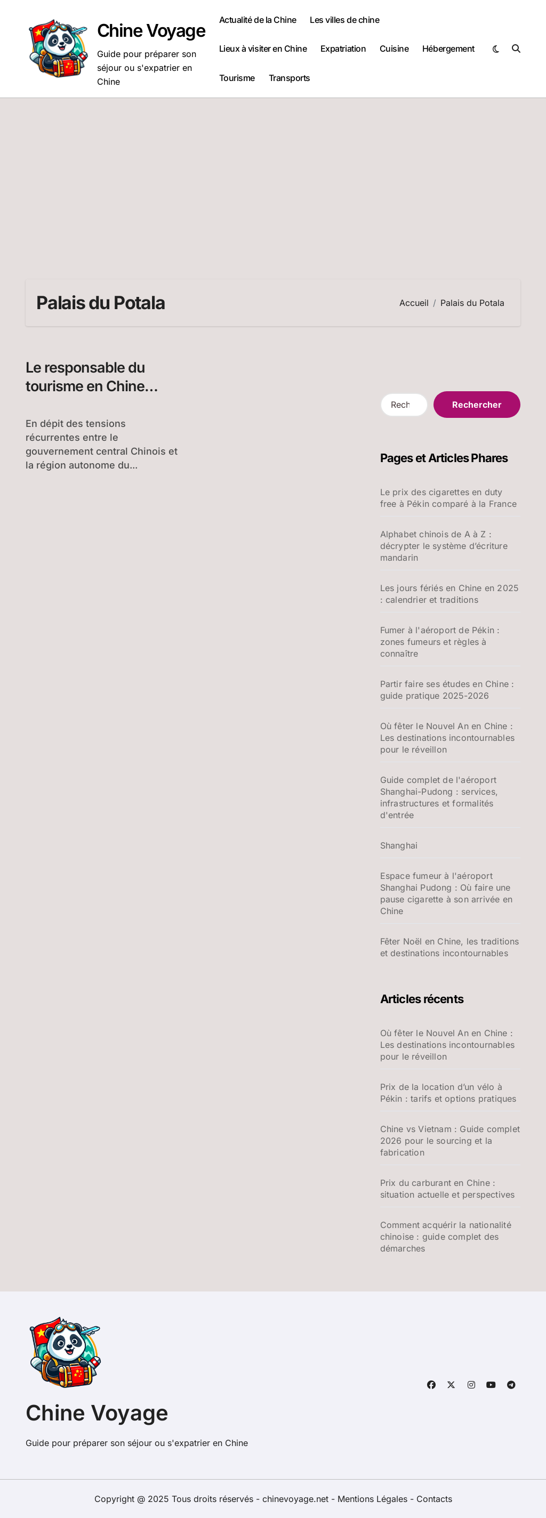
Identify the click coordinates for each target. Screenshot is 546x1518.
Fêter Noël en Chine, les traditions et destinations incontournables (449, 947)
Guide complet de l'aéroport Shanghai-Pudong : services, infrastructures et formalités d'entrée (439, 797)
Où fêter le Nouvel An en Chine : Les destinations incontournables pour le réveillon (447, 738)
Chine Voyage (151, 30)
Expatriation (343, 48)
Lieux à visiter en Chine (263, 48)
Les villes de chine (344, 19)
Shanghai (399, 845)
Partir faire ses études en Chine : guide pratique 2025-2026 (447, 690)
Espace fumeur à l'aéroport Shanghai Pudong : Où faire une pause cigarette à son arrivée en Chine (446, 893)
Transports (289, 77)
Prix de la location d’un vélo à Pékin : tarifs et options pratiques (448, 1092)
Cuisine (394, 48)
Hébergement (448, 48)
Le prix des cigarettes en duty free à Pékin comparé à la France (448, 498)
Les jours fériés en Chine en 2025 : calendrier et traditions (449, 594)
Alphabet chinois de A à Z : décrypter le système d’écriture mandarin (444, 546)
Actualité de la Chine (257, 19)
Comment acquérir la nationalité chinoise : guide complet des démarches (445, 1237)
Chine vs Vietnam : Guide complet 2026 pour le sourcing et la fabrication (450, 1141)
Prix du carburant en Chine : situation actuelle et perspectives (447, 1188)
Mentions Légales (374, 1498)
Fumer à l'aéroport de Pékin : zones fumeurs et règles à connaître (440, 642)
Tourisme (237, 77)
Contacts (434, 1498)
